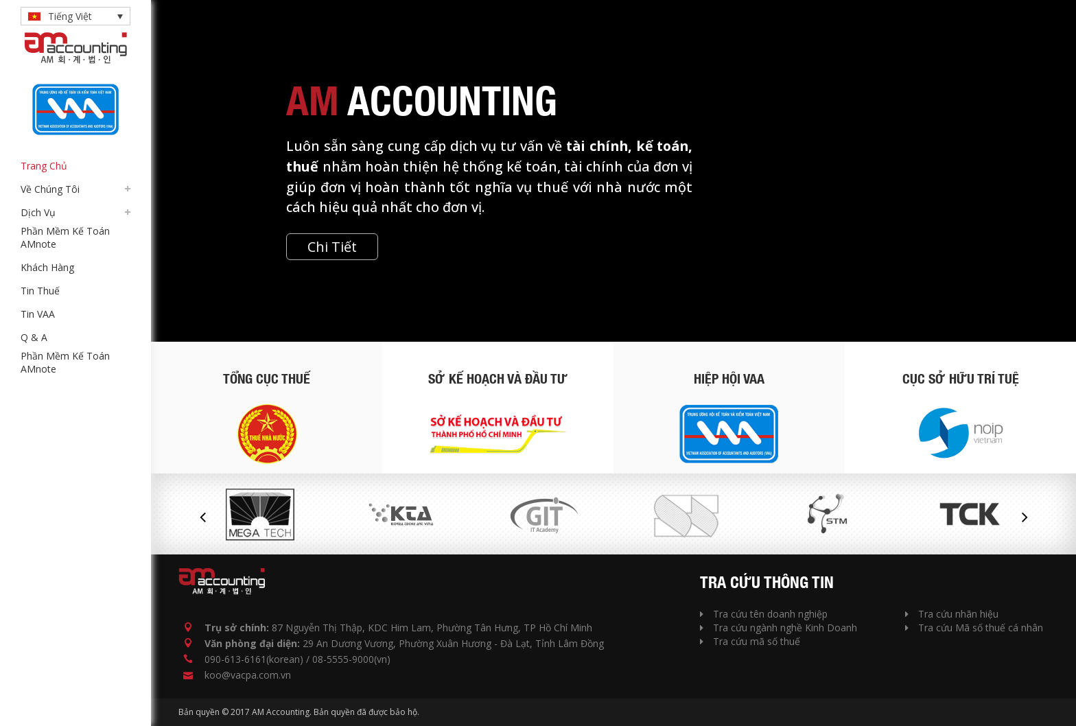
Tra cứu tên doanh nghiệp (764, 613)
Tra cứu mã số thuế (750, 641)
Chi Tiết (332, 246)
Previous (202, 517)
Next (1024, 517)
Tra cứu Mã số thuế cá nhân (974, 627)
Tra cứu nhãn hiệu (951, 613)
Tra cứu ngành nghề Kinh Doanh (778, 627)
